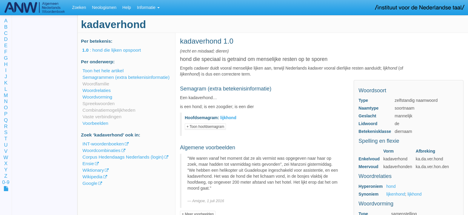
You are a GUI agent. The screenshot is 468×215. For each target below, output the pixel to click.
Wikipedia (92, 176)
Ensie (88, 163)
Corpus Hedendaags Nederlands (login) (122, 156)
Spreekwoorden (98, 103)
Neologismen (104, 7)
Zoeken (79, 7)
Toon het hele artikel (103, 70)
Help (126, 7)
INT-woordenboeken (103, 143)
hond (390, 186)
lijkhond (414, 194)
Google (89, 183)
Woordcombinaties (101, 150)
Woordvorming (97, 96)
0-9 (5, 182)
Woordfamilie (95, 83)
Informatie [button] (148, 7)
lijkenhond (395, 194)
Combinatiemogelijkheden (108, 110)
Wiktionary (93, 170)
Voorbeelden (95, 123)
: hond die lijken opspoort (115, 50)
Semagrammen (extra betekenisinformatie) (126, 77)
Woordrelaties (96, 90)
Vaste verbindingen (101, 116)
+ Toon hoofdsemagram (205, 127)
